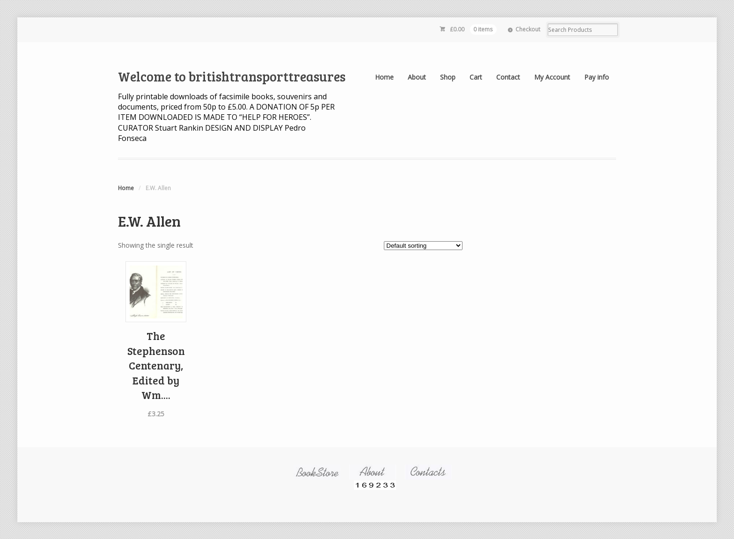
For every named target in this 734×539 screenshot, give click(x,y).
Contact (508, 77)
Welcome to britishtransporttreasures (231, 76)
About (417, 77)
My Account (552, 77)
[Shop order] (423, 245)
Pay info (596, 77)
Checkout (527, 29)
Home (384, 77)
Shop (447, 77)
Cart (476, 77)
